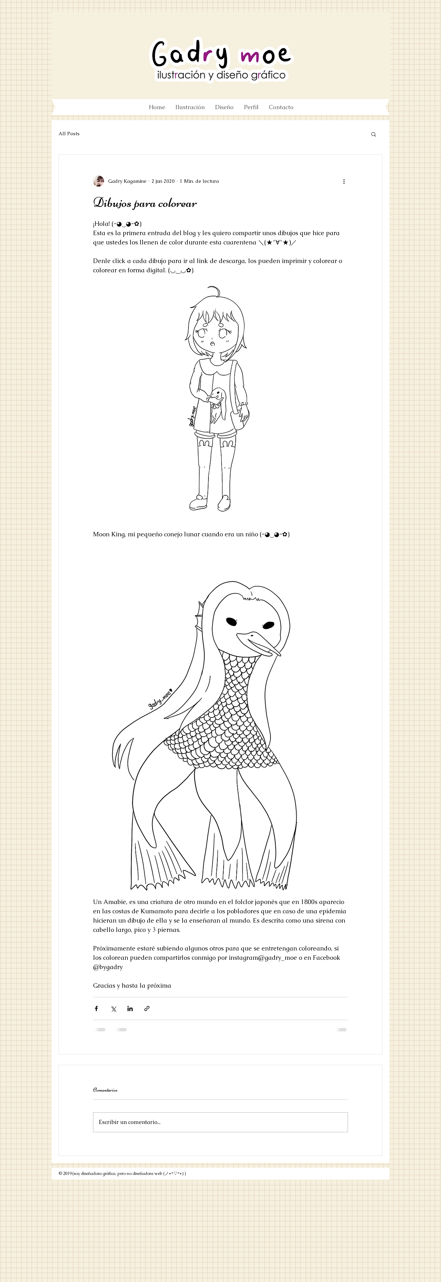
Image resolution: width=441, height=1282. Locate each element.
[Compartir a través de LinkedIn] (130, 1008)
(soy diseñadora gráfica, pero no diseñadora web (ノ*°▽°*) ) (129, 1173)
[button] (373, 134)
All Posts (69, 133)
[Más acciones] (344, 181)
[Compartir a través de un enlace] (147, 1008)
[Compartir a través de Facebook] (96, 1008)
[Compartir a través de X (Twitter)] (113, 1008)
